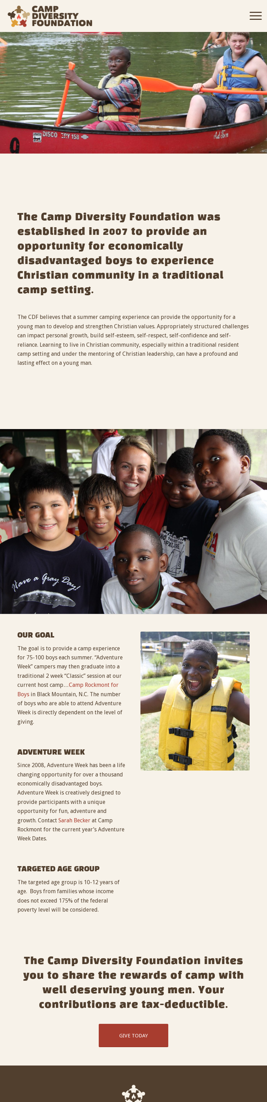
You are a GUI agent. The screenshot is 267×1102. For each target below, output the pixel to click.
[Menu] (252, 16)
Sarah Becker (74, 820)
